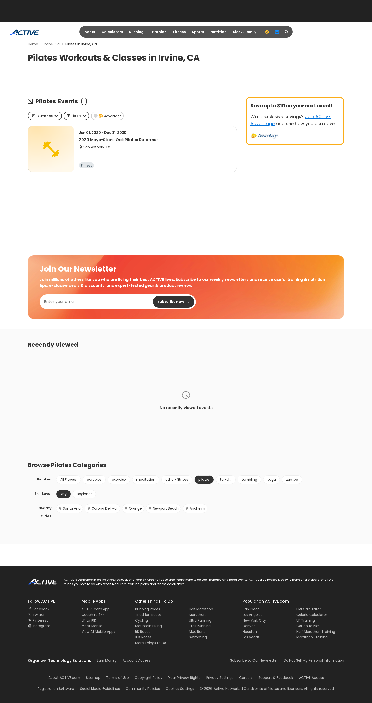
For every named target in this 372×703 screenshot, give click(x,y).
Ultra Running (200, 620)
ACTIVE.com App (96, 609)
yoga (271, 479)
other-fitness (176, 479)
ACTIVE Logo (38, 580)
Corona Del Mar (102, 508)
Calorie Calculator (311, 614)
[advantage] (267, 31)
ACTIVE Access (311, 677)
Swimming (198, 637)
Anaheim (195, 508)
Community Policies (143, 688)
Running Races (147, 609)
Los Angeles (252, 614)
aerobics (94, 479)
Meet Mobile (92, 626)
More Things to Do (150, 642)
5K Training (305, 620)
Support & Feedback (275, 677)
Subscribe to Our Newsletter (254, 660)
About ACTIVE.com (64, 677)
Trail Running (200, 626)
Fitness (179, 31)
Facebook (41, 609)
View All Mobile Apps (98, 631)
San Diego (251, 609)
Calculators (112, 31)
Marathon (197, 614)
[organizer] (277, 31)
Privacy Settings (219, 677)
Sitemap (93, 677)
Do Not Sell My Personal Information (314, 660)
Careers (246, 677)
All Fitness (68, 479)
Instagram (41, 626)
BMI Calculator (308, 609)
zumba (292, 479)
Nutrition (218, 31)
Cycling (141, 620)
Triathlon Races (148, 614)
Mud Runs (197, 631)
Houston (250, 631)
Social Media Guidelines (100, 688)
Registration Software (56, 688)
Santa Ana (69, 508)
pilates (204, 479)
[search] (286, 31)
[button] (76, 116)
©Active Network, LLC (223, 688)
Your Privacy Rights (184, 677)
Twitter (39, 614)
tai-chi (225, 479)
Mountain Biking (148, 626)
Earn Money (107, 660)
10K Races (143, 637)
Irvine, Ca (52, 44)
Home (33, 44)
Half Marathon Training (315, 631)
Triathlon (158, 31)
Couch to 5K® (93, 614)
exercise (119, 479)
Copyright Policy (148, 677)
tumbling (249, 479)
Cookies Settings (180, 688)
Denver (249, 626)
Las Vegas (251, 637)
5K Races (142, 631)
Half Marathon (201, 609)
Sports (198, 31)
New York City (254, 620)
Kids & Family (244, 31)
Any (63, 493)
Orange (133, 508)
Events (89, 31)
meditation (145, 479)
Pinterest (40, 620)
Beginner (84, 493)
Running (136, 31)
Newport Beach (163, 508)
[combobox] (45, 116)
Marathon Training (312, 637)
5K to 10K (89, 620)
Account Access (136, 660)
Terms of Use (117, 677)
